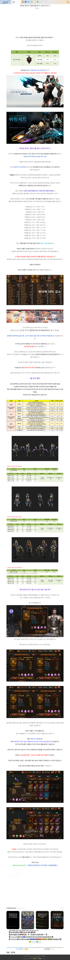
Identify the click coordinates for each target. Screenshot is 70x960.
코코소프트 (33, 956)
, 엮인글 (12, 952)
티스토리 (20, 949)
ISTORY (30, 958)
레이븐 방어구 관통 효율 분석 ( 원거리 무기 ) (35, 6)
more (62, 908)
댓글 (8, 952)
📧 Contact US (43, 958)
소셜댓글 (49, 949)
